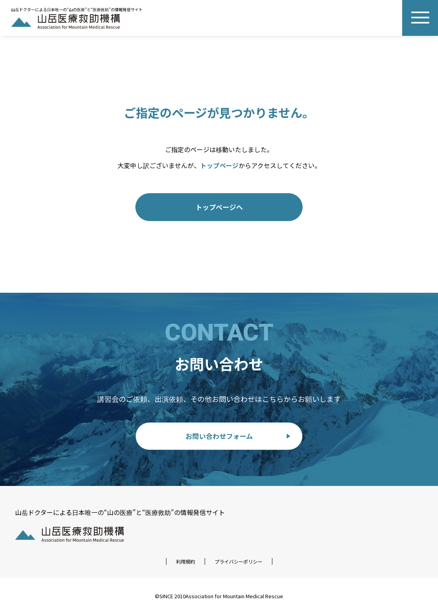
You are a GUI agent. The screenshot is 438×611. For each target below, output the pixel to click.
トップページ (219, 165)
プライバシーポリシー (238, 561)
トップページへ (219, 207)
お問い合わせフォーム (219, 436)
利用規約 (185, 561)
